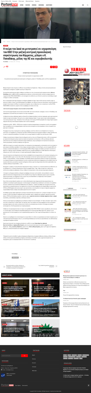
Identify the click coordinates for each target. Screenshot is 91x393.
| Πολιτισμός (21, 1)
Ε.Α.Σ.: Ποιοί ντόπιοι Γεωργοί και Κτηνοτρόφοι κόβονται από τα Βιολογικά (79, 195)
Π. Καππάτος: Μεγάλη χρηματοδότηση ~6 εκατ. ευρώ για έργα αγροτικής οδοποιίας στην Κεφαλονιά (80, 168)
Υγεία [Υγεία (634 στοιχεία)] (81, 358)
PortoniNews (5, 61)
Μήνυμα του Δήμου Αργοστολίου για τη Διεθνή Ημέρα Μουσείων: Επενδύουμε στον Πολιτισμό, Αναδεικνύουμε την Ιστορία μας (45, 310)
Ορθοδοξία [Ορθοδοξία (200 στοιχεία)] (84, 356)
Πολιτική (27, 5)
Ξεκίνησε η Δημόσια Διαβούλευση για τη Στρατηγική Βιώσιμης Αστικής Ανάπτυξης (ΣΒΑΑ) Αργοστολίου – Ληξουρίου (14, 329)
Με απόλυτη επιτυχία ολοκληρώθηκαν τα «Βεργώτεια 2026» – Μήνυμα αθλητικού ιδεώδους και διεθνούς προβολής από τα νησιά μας (45, 289)
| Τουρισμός (14, 1)
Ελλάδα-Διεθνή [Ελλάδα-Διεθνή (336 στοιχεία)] (85, 355)
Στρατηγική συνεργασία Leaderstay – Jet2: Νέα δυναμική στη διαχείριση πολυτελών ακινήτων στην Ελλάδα (80, 153)
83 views (16, 335)
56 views (51, 295)
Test (64, 290)
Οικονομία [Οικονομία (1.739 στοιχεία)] (78, 356)
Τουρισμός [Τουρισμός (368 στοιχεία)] (76, 358)
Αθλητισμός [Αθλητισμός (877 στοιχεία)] (74, 355)
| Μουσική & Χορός (30, 1)
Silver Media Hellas (57, 391)
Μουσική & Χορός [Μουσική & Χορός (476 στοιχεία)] (72, 356)
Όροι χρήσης (18, 385)
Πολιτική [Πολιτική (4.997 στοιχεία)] (65, 358)
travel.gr (67, 271)
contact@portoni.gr (9, 369)
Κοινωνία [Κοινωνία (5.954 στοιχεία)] (65, 356)
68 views (51, 315)
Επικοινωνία (25, 385)
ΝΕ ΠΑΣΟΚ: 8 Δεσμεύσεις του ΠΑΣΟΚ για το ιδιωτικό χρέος (44, 330)
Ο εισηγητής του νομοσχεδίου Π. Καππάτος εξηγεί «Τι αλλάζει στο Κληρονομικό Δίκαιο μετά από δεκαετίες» (14, 310)
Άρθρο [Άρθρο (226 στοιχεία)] (69, 355)
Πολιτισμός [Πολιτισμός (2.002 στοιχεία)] (71, 358)
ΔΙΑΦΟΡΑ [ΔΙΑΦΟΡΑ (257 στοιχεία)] (79, 355)
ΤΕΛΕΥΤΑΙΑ (83, 188)
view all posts (15, 257)
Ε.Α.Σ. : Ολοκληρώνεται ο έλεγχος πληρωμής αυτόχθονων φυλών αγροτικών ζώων (80, 219)
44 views (16, 315)
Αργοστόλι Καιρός (67, 46)
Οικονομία (41, 5)
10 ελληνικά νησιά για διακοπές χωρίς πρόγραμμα (74, 298)
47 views (16, 295)
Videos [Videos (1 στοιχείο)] (65, 355)
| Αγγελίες (37, 1)
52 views (50, 335)
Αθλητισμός (49, 5)
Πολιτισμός (41, 304)
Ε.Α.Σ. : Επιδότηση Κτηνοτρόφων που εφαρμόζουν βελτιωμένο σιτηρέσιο (79, 202)
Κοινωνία (34, 5)
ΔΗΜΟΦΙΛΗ (70, 188)
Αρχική (21, 5)
